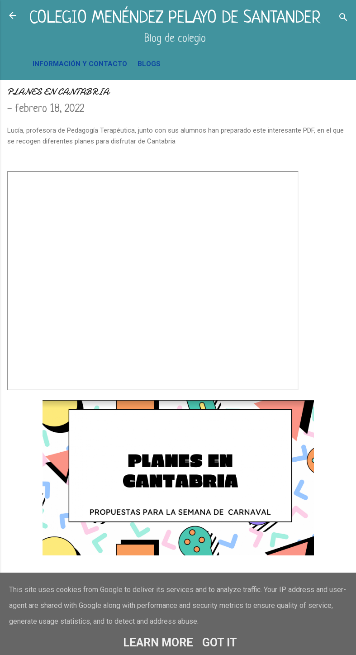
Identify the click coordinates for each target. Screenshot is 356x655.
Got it (219, 642)
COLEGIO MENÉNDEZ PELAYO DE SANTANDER (175, 18)
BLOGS (149, 64)
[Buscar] (343, 18)
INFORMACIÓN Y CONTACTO (80, 64)
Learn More (158, 642)
